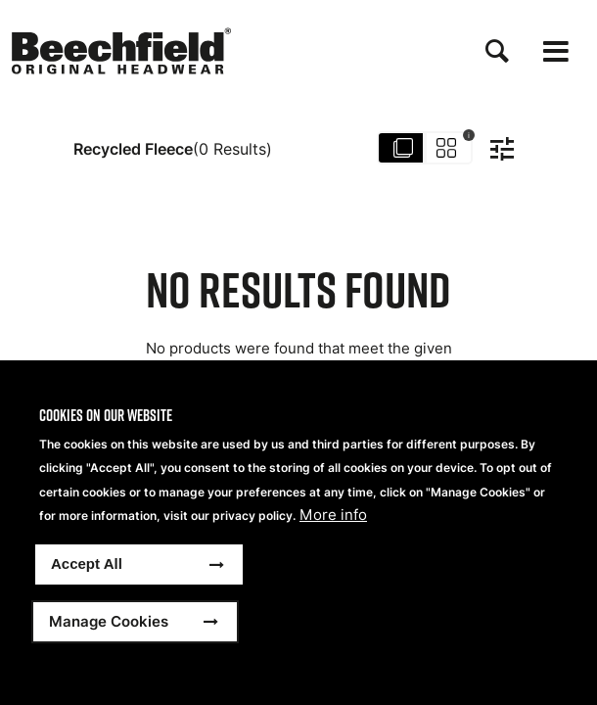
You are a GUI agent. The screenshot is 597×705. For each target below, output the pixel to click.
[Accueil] (121, 51)
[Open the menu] (556, 51)
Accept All (86, 563)
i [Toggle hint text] (469, 135)
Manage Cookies (108, 621)
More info (333, 515)
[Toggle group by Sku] (426, 148)
